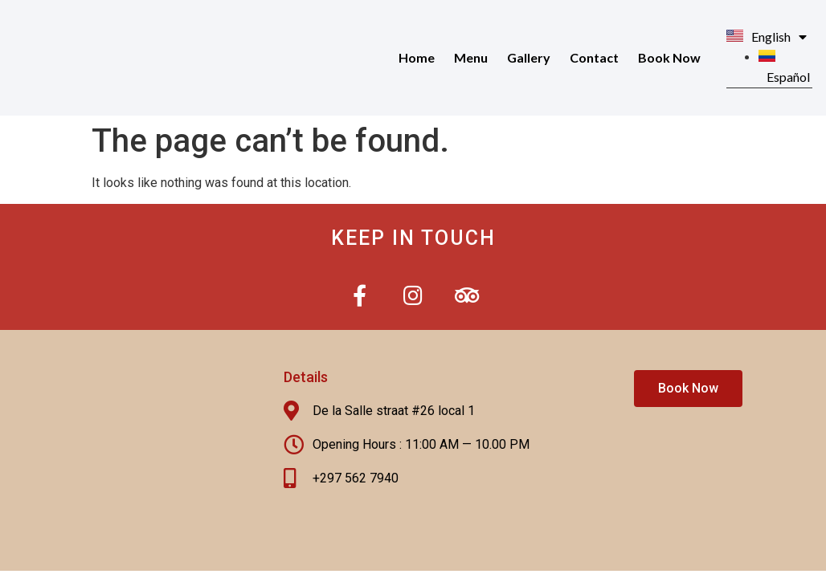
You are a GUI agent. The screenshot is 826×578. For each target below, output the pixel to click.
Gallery (528, 57)
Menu (471, 57)
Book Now (669, 57)
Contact (594, 57)
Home (417, 57)
